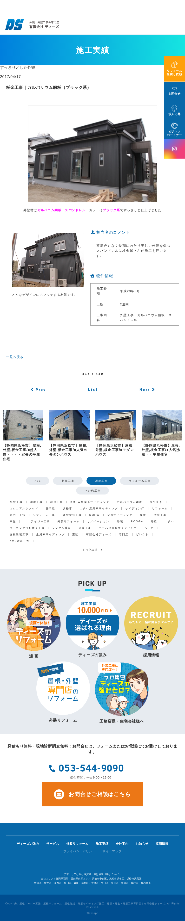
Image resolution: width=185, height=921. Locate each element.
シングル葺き (61, 528)
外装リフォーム (69, 521)
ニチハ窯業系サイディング (99, 508)
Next (144, 389)
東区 (75, 534)
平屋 (13, 521)
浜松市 (67, 508)
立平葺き (156, 502)
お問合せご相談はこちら (92, 794)
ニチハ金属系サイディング (118, 528)
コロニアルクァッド (24, 508)
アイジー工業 (40, 521)
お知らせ (142, 844)
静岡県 (50, 508)
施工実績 (102, 844)
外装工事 (85, 528)
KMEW (94, 515)
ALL (38, 480)
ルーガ (149, 528)
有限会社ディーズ (99, 534)
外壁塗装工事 (72, 515)
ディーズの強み (28, 844)
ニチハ (169, 521)
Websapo (92, 913)
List (93, 389)
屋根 (143, 515)
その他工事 (93, 490)
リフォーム (160, 508)
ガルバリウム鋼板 (129, 502)
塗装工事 (160, 515)
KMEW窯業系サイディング (89, 502)
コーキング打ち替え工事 (27, 528)
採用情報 (162, 844)
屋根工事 (101, 480)
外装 (120, 521)
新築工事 (68, 480)
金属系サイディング (50, 534)
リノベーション (98, 521)
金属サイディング (120, 515)
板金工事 (56, 502)
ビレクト (142, 534)
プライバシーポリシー (79, 851)
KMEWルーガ (20, 541)
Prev (41, 389)
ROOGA (137, 521)
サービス (52, 844)
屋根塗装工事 (19, 534)
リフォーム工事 (140, 480)
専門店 (124, 534)
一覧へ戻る (14, 357)
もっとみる (92, 549)
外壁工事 (16, 502)
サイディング (134, 508)
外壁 (154, 521)
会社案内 (122, 844)
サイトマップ (112, 851)
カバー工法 (18, 515)
